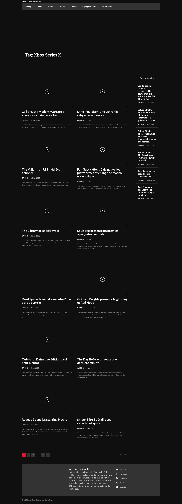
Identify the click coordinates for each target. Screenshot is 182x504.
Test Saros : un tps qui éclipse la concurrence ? (146, 174)
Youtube (123, 487)
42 (43, 455)
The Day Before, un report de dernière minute (97, 361)
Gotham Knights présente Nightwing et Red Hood (102, 301)
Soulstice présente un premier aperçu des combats (97, 232)
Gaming (25, 120)
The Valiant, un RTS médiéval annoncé (41, 171)
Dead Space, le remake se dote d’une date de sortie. (46, 301)
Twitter (123, 483)
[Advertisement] (91, 28)
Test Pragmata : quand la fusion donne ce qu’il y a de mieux (146, 191)
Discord (123, 470)
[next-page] (48, 455)
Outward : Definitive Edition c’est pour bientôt (44, 361)
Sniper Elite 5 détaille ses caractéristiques (94, 421)
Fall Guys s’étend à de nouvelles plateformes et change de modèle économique (100, 173)
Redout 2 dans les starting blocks (44, 419)
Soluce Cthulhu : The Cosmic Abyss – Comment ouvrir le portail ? (146, 156)
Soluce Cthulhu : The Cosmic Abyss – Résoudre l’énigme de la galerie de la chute (146, 115)
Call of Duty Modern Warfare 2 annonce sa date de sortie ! (43, 113)
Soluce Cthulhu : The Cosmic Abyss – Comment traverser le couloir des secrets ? (147, 136)
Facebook (123, 474)
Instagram (123, 478)
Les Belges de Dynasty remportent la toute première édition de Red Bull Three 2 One (146, 92)
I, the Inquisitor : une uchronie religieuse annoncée (97, 113)
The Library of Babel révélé (40, 231)
